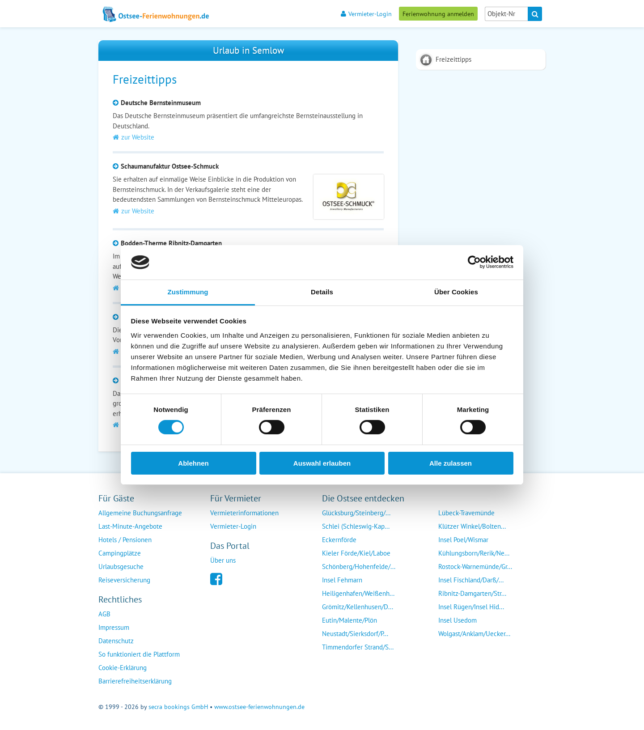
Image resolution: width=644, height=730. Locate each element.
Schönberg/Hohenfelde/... (358, 566)
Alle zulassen (450, 463)
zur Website (133, 137)
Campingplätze (119, 553)
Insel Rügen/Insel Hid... (471, 607)
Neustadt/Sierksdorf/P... (355, 633)
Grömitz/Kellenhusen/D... (357, 607)
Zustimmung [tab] (188, 292)
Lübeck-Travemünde (466, 513)
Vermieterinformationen (244, 513)
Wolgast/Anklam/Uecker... (474, 633)
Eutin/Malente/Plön (349, 620)
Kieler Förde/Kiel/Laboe (356, 553)
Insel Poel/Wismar (463, 539)
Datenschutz (116, 641)
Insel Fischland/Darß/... (471, 580)
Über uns (223, 560)
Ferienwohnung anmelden (438, 13)
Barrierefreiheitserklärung (135, 681)
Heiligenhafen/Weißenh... (358, 593)
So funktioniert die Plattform (139, 654)
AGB (104, 614)
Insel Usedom (457, 620)
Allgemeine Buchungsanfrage (140, 513)
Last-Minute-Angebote (130, 526)
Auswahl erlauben (322, 463)
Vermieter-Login (366, 13)
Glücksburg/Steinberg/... (356, 513)
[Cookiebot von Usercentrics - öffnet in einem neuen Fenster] (474, 262)
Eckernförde (339, 539)
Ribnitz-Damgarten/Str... (472, 593)
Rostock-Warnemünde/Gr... (475, 566)
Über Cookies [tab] (456, 292)
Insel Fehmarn (342, 580)
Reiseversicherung (124, 580)
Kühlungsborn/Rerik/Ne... (473, 553)
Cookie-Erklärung (122, 667)
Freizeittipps (453, 59)
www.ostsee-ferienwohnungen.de (259, 707)
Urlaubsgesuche (121, 566)
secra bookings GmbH (178, 707)
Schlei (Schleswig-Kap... (356, 526)
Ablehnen (193, 463)
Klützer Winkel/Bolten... (472, 526)
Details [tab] (322, 292)
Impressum (113, 627)
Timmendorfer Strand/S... (358, 647)
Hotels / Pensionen (125, 539)
